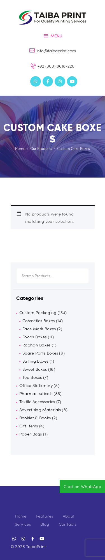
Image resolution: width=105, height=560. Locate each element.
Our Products (41, 148)
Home (20, 148)
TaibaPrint (36, 546)
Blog (44, 524)
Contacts (67, 524)
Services (23, 524)
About (69, 516)
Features (44, 516)
